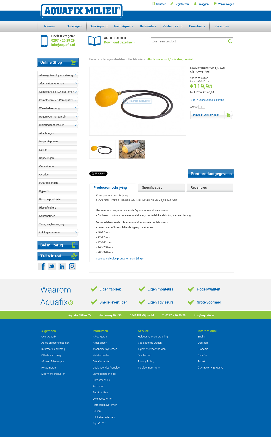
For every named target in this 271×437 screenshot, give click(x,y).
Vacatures (222, 26)
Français (203, 349)
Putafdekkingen (48, 183)
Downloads (197, 26)
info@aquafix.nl (204, 315)
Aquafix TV (99, 423)
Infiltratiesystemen (104, 417)
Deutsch (203, 343)
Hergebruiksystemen (105, 405)
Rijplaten (44, 191)
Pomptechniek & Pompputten (56, 100)
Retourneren (48, 367)
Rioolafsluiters (47, 207)
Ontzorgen (74, 26)
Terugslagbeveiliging (51, 224)
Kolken (43, 149)
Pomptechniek (101, 380)
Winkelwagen (226, 4)
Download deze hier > (119, 42)
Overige (44, 174)
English (202, 336)
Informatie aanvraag (53, 349)
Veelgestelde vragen (150, 343)
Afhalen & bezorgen (52, 361)
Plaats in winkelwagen (206, 114)
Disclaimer (144, 355)
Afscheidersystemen (51, 83)
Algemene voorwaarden (152, 349)
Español (202, 355)
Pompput (98, 386)
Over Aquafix (99, 26)
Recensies (199, 187)
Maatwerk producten (53, 374)
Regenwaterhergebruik (52, 116)
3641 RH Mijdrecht (142, 315)
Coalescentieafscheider (107, 367)
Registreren (182, 4)
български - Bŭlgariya (210, 367)
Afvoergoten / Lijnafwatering (56, 75)
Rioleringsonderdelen (51, 125)
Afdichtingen (46, 133)
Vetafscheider (101, 355)
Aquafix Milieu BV (79, 315)
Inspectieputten (48, 141)
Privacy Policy (146, 361)
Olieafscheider (101, 361)
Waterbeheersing (49, 108)
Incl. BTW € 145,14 (202, 92)
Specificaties (152, 187)
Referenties (148, 26)
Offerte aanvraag (51, 355)
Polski (201, 361)
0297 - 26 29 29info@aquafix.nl (63, 42)
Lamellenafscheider (104, 374)
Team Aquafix (123, 26)
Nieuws (49, 26)
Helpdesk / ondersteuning (153, 336)
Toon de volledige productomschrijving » (119, 258)
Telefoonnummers (149, 367)
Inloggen (203, 4)
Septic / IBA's (101, 392)
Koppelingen (46, 158)
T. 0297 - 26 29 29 (174, 315)
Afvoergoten (100, 336)
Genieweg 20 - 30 (110, 315)
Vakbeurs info (173, 26)
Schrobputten (47, 216)
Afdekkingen (100, 343)
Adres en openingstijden (55, 343)
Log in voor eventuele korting (207, 100)
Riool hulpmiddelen (50, 199)
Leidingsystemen (49, 232)
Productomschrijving (110, 187)
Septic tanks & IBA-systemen (56, 92)
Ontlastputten (47, 166)
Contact (161, 4)
